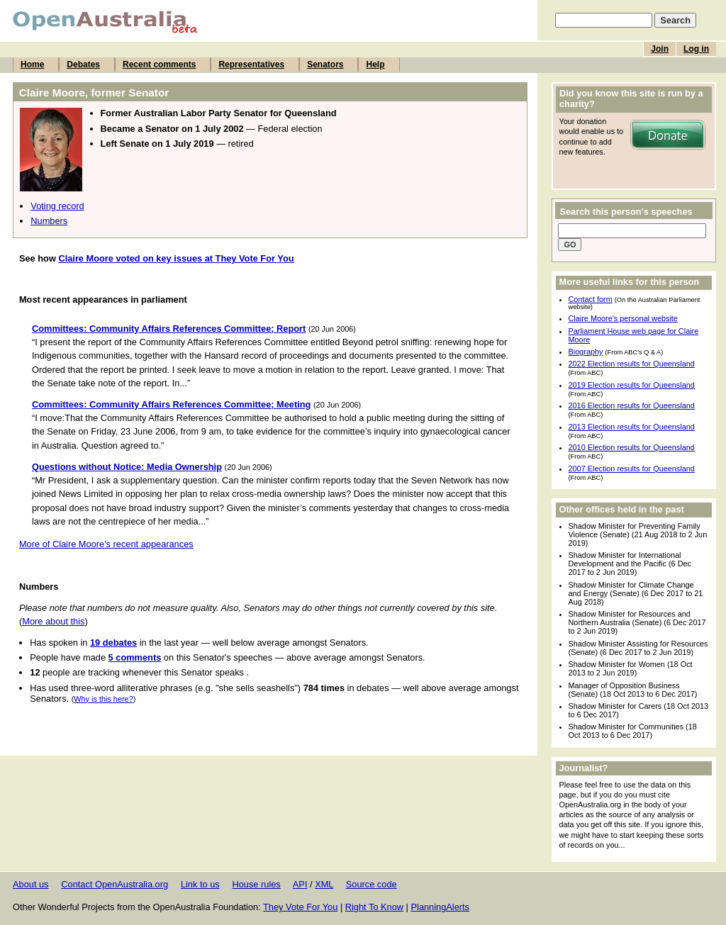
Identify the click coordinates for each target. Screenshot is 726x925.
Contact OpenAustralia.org (114, 884)
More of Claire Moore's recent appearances (106, 544)
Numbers (48, 220)
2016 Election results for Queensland (632, 405)
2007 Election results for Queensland (632, 468)
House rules (256, 884)
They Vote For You (300, 907)
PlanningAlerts (440, 907)
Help (375, 64)
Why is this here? (103, 699)
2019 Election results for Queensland (632, 385)
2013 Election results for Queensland (632, 426)
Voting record (57, 206)
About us (31, 884)
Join (660, 49)
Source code (371, 884)
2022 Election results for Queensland (632, 363)
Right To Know (374, 907)
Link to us (200, 884)
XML (324, 884)
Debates (83, 64)
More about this (53, 621)
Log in (696, 49)
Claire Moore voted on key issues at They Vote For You (176, 258)
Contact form (591, 299)
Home (32, 64)
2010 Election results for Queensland (632, 447)
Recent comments (159, 64)
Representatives (251, 64)
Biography (586, 351)
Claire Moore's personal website (623, 318)
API (300, 884)
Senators (325, 64)
